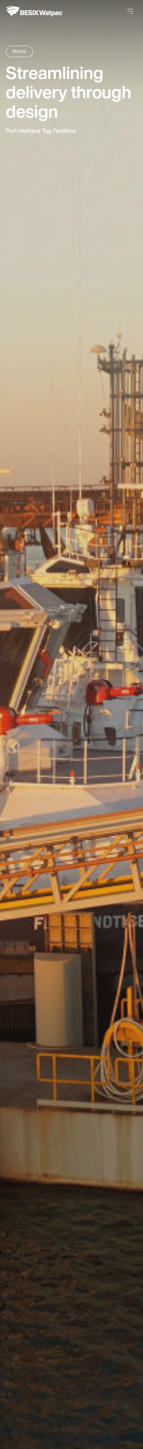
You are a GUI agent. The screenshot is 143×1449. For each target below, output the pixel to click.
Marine (19, 51)
